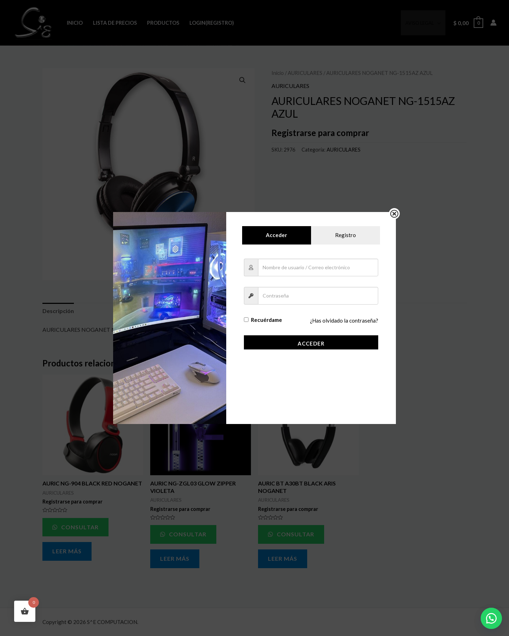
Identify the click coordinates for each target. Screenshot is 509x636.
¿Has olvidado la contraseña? (344, 321)
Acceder (311, 343)
